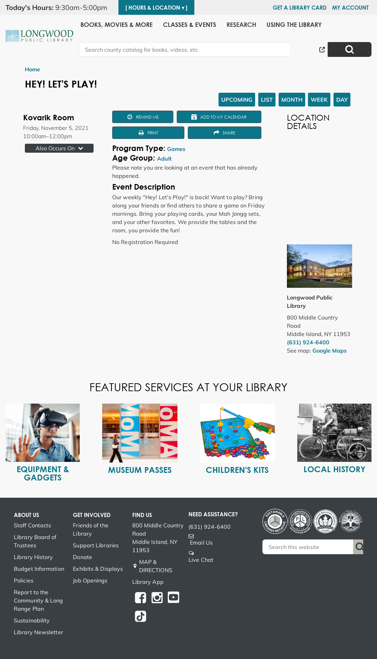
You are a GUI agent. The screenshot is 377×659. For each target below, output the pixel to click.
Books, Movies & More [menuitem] (116, 24)
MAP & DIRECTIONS (155, 566)
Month (291, 99)
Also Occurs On (60, 148)
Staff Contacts (32, 525)
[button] (59, 7)
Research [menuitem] (241, 24)
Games (176, 148)
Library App (148, 581)
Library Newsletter (38, 632)
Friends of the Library (90, 529)
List (267, 99)
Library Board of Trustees (35, 541)
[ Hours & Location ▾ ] (156, 7)
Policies (23, 580)
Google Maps (329, 350)
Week (319, 99)
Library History (33, 557)
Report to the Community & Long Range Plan (38, 600)
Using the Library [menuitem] (294, 24)
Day (342, 99)
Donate (82, 557)
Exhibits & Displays (98, 568)
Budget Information (39, 568)
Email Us (201, 542)
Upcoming (236, 99)
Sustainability (32, 620)
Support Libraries (96, 545)
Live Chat (200, 559)
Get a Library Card (300, 7)
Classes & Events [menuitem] (189, 24)
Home (32, 69)
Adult (164, 158)
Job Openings (90, 580)
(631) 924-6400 (308, 342)
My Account (350, 7)
